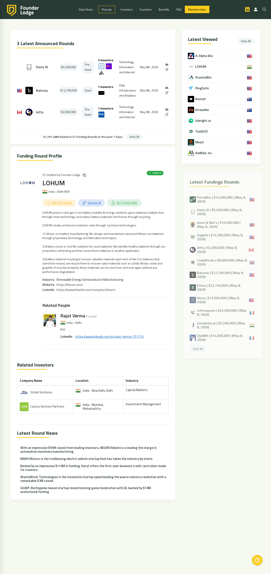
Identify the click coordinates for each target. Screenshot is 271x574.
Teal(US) (202, 132)
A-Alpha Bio (204, 56)
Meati (200, 142)
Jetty (39, 112)
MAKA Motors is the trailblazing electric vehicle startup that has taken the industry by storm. (86, 458)
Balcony (42, 91)
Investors (127, 9)
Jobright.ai (203, 121)
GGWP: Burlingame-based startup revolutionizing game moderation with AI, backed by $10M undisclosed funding (85, 490)
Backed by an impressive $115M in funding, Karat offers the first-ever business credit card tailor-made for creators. (93, 468)
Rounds (107, 9)
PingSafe (202, 88)
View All (134, 137)
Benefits (164, 9)
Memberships (197, 9)
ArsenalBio (204, 78)
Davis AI (42, 67)
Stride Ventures (41, 392)
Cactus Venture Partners (47, 406)
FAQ (178, 9)
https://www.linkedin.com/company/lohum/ (86, 290)
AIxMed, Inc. (204, 153)
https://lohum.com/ (70, 284)
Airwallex (202, 110)
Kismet (201, 99)
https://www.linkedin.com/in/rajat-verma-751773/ (109, 336)
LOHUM (53, 183)
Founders (146, 9)
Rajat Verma (72, 316)
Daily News (86, 9)
